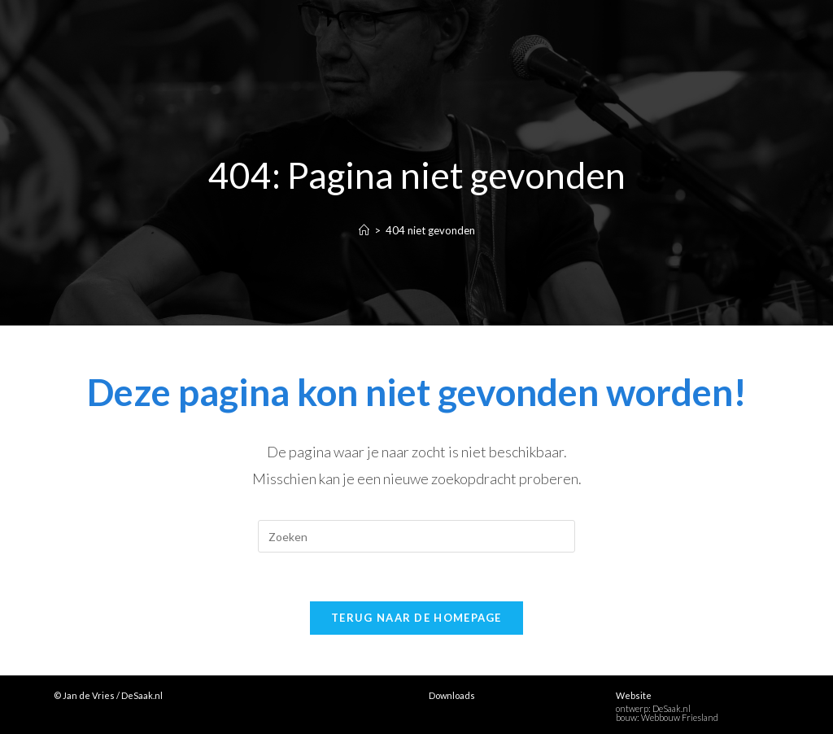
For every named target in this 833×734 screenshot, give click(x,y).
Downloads (452, 695)
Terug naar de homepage (416, 617)
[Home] (364, 230)
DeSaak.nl (671, 708)
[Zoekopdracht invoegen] (416, 536)
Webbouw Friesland (679, 717)
